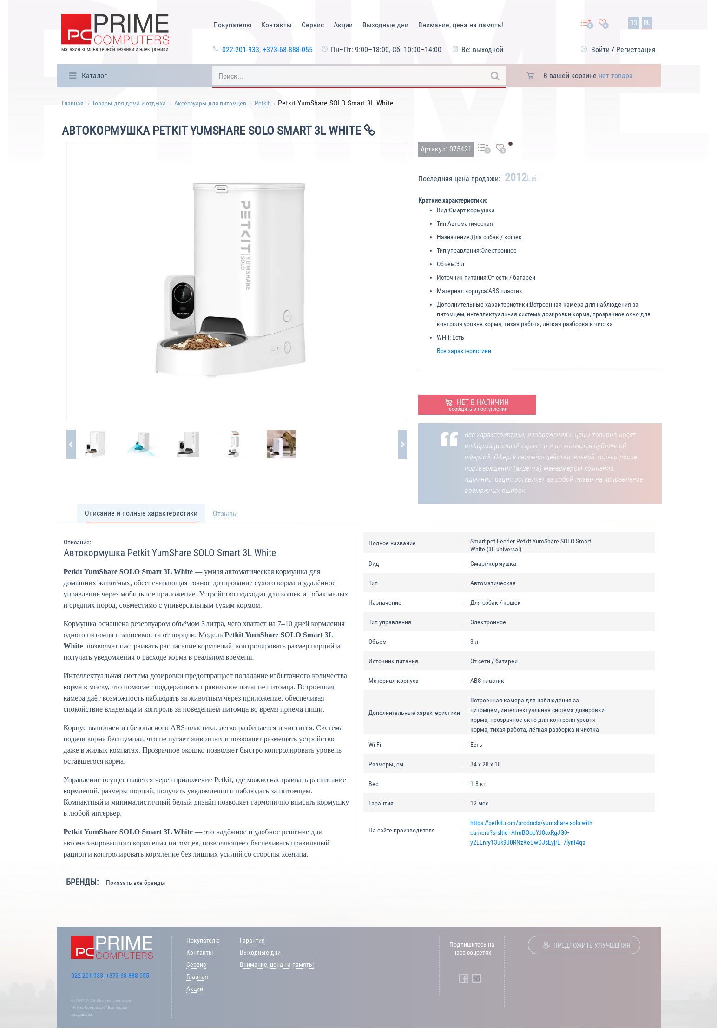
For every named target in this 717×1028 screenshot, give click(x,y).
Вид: (443, 210)
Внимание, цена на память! (460, 24)
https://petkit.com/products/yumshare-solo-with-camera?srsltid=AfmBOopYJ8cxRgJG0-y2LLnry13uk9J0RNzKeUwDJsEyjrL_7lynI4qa (532, 832)
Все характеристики (464, 350)
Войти (600, 49)
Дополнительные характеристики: (483, 304)
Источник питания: (462, 277)
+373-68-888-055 (288, 49)
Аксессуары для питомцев (210, 103)
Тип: (442, 223)
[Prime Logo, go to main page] (115, 34)
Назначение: (454, 237)
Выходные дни (385, 24)
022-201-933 (240, 49)
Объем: (446, 264)
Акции (343, 24)
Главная (73, 103)
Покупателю (232, 24)
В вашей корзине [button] (588, 75)
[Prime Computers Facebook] (463, 978)
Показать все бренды (135, 882)
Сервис (313, 24)
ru (647, 22)
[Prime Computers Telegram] (476, 978)
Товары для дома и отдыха (129, 103)
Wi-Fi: (444, 337)
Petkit (262, 103)
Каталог (94, 75)
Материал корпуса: (462, 291)
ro (633, 22)
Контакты (276, 24)
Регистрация (636, 49)
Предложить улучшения (591, 945)
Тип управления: (459, 250)
